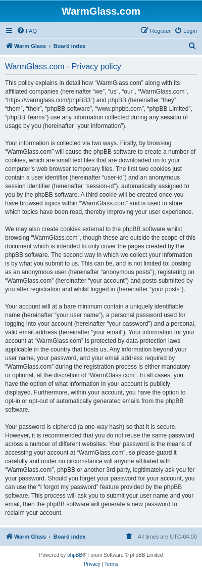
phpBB (74, 555)
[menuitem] (27, 31)
